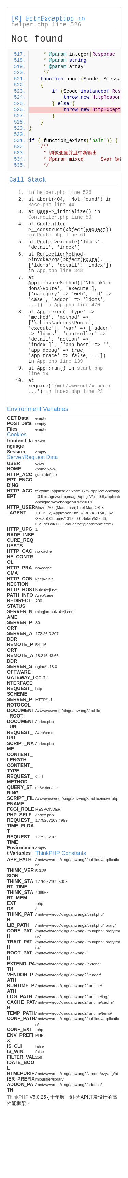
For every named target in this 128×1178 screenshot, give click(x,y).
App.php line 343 (60, 270)
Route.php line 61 (61, 235)
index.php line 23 (78, 391)
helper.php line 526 (46, 24)
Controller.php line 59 (59, 217)
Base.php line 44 (51, 205)
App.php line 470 (77, 305)
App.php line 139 (60, 361)
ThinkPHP (17, 1097)
